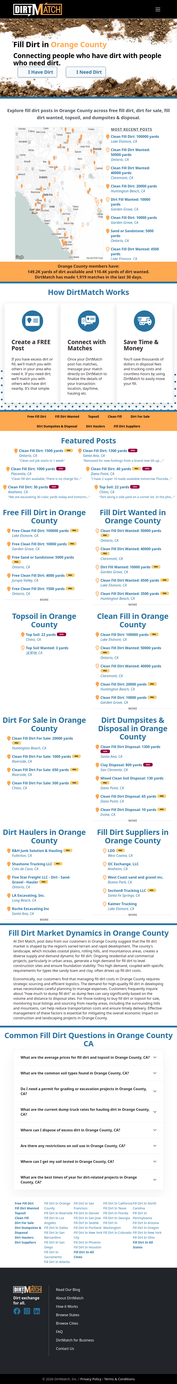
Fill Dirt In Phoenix (87, 1242)
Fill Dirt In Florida (115, 1213)
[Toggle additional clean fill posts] (133, 709)
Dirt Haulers (95, 426)
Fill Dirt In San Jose (87, 1218)
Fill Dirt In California (117, 1203)
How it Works (67, 1306)
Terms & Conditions (119, 1379)
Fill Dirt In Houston (87, 1247)
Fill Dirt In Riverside (58, 1213)
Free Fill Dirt (36, 416)
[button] (88, 1057)
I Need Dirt (86, 72)
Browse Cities (67, 1323)
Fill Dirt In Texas (114, 1208)
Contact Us (65, 1348)
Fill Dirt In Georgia (116, 1218)
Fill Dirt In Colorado (117, 1232)
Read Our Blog (68, 1289)
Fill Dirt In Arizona (146, 1223)
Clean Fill (115, 416)
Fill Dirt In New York (147, 1232)
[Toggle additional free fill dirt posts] (44, 600)
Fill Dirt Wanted (67, 416)
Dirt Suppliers (25, 1242)
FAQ (59, 1331)
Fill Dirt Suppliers (127, 426)
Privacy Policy (90, 1379)
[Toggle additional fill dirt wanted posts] (133, 605)
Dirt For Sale (140, 416)
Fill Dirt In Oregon (146, 1228)
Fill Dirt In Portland (87, 1228)
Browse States (67, 1314)
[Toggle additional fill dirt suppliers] (133, 915)
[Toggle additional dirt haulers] (44, 920)
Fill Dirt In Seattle (86, 1223)
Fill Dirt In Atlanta (57, 1262)
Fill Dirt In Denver (86, 1213)
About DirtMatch (70, 1298)
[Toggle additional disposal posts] (133, 821)
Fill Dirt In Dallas (56, 1228)
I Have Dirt (37, 72)
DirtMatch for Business (75, 1340)
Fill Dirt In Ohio (144, 1237)
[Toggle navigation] (158, 9)
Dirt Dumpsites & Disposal (57, 426)
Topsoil (93, 416)
